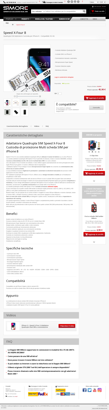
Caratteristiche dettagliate (17, 126)
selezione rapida (53, 186)
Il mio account (97, 6)
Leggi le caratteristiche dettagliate (64, 77)
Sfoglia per (12, 19)
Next (94, 181)
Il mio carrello (99, 11)
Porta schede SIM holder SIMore (94, 217)
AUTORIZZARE (103, 405)
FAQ (47, 126)
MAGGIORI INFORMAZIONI (99, 408)
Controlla (96, 108)
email (16, 396)
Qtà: (55, 93)
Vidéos (36, 126)
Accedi (104, 6)
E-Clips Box (94, 156)
